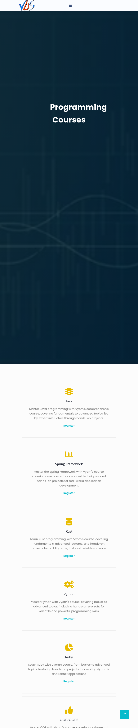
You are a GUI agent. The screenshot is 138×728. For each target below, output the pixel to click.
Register (68, 426)
